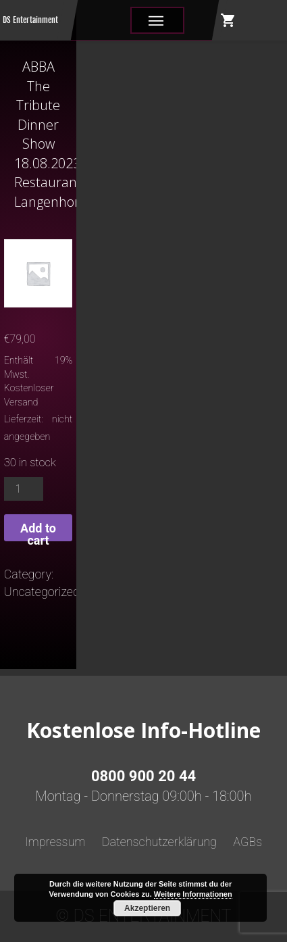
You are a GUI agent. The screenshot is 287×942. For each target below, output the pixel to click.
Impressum (55, 842)
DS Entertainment (30, 20)
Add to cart (38, 531)
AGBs (247, 842)
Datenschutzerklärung (159, 842)
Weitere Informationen (193, 894)
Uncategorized (42, 592)
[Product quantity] (23, 489)
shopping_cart (228, 20)
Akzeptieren (147, 908)
